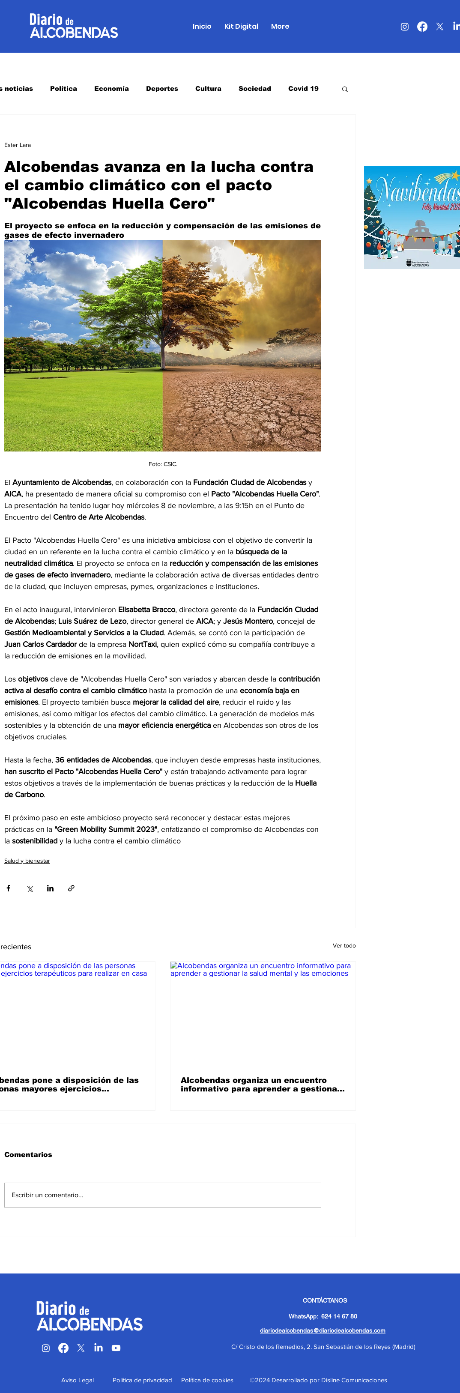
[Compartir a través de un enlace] (71, 888)
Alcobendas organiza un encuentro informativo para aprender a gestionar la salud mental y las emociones (261, 1084)
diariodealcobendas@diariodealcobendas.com (322, 1330)
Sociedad (255, 88)
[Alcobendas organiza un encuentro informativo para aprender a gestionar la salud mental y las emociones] (262, 1014)
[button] (345, 88)
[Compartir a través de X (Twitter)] (29, 888)
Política (63, 88)
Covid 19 (303, 88)
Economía (111, 88)
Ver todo (344, 945)
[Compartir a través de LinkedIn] (50, 888)
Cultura (208, 88)
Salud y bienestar (27, 860)
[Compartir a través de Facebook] (8, 888)
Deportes (162, 88)
